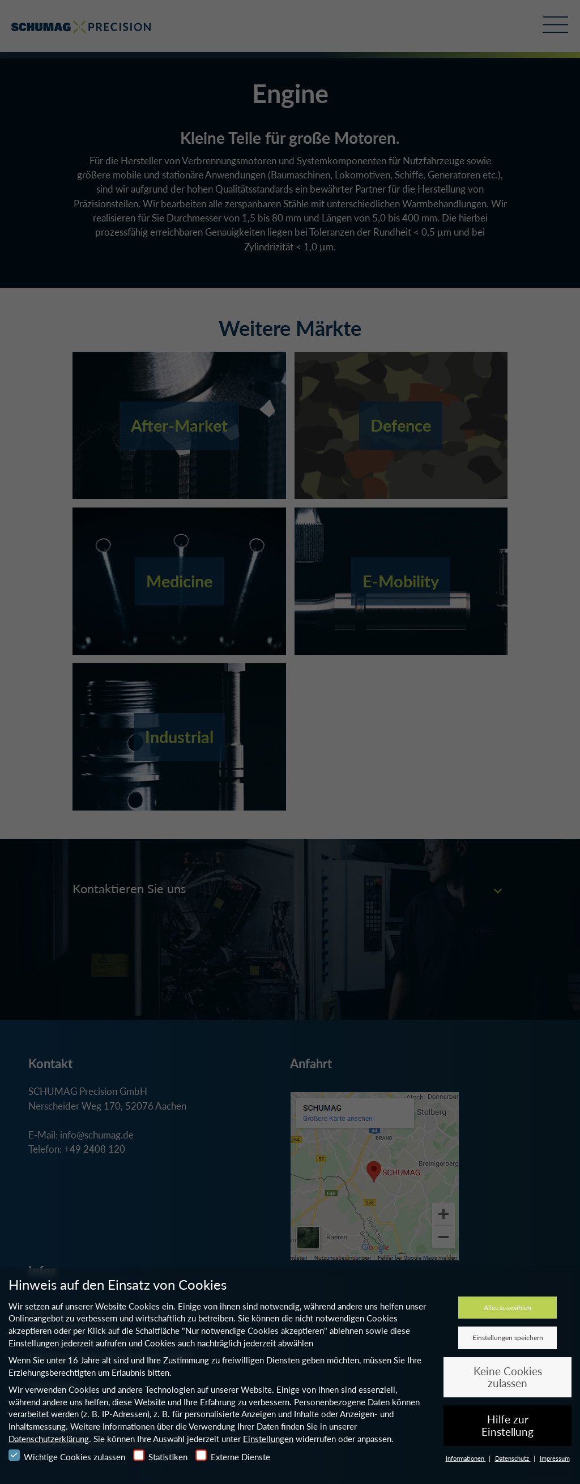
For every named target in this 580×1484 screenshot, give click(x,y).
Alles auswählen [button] (507, 1307)
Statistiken (160, 1455)
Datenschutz (513, 1458)
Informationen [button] (466, 1458)
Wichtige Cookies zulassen (66, 1455)
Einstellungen (268, 1439)
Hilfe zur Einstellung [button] (507, 1425)
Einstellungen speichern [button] (507, 1337)
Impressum (555, 1458)
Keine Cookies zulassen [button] (508, 1377)
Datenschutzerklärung (48, 1439)
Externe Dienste (232, 1455)
